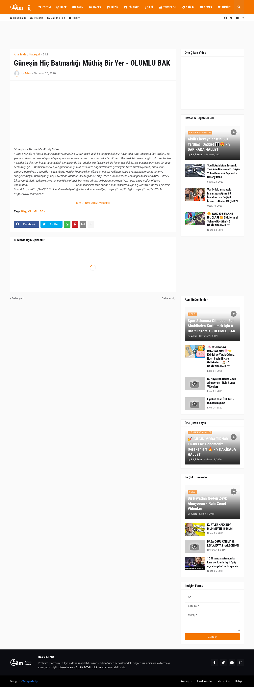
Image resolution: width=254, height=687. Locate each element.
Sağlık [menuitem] (188, 7)
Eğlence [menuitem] (131, 7)
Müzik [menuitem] (112, 7)
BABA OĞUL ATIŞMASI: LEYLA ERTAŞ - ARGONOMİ (223, 543)
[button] (239, 7)
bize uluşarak (67, 667)
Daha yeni (18, 298)
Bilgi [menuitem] (149, 7)
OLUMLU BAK (36, 211)
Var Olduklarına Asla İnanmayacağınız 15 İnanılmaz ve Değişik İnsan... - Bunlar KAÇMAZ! (222, 195)
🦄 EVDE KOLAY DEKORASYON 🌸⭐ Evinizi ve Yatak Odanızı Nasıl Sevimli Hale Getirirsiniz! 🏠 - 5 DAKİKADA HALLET (221, 356)
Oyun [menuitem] (77, 7)
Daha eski (168, 298)
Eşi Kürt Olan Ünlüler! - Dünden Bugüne (220, 401)
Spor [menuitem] (61, 7)
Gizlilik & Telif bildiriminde (91, 667)
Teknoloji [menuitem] (167, 7)
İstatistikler (223, 681)
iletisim (74, 17)
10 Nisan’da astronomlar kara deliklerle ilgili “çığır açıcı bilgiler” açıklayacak (222, 562)
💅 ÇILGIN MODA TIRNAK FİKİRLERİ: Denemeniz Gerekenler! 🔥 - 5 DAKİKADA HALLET (212, 446)
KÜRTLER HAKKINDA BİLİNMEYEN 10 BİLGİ (220, 526)
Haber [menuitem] (95, 7)
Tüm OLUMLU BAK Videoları (93, 202)
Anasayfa (186, 681)
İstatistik (36, 17)
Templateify (30, 681)
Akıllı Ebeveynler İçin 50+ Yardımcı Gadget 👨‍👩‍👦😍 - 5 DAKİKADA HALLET (209, 144)
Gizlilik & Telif (56, 17)
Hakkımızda (18, 17)
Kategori (34, 54)
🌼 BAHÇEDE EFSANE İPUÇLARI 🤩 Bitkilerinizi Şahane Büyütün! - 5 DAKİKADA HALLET (222, 219)
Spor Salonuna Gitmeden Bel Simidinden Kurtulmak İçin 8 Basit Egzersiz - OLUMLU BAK (211, 325)
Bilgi (45, 54)
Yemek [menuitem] (206, 7)
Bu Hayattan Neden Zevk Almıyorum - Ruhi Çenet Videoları (221, 382)
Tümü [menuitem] (223, 7)
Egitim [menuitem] (44, 7)
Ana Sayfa (20, 54)
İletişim (239, 681)
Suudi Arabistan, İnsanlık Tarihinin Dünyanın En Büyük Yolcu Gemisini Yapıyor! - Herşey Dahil (223, 171)
